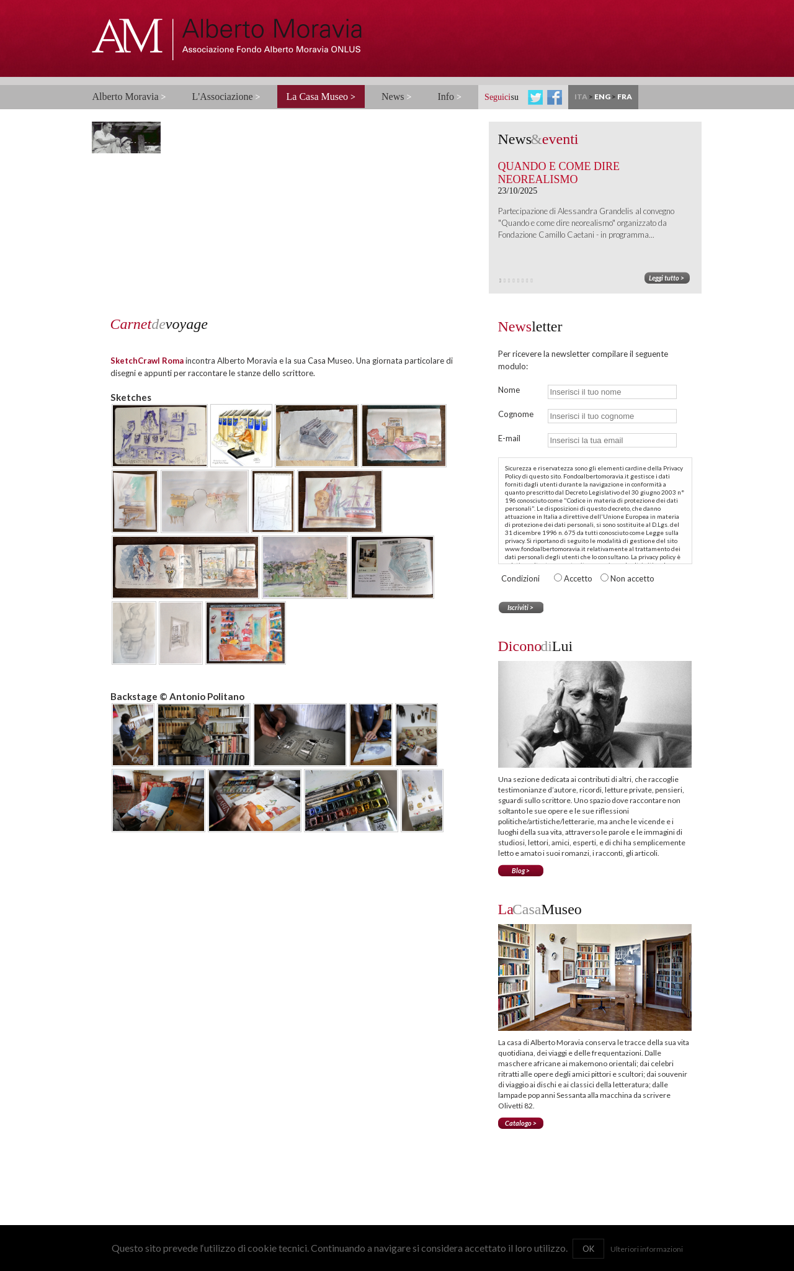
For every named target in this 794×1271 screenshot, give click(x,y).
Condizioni (520, 578)
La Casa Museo (321, 96)
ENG (602, 96)
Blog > (521, 870)
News (396, 96)
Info (449, 96)
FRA (624, 96)
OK (588, 1249)
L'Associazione (226, 96)
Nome (509, 390)
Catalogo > (521, 1123)
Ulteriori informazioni (646, 1249)
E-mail (509, 438)
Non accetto (632, 578)
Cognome (515, 414)
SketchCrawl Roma (147, 361)
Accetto (579, 578)
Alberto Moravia (129, 96)
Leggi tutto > (666, 278)
